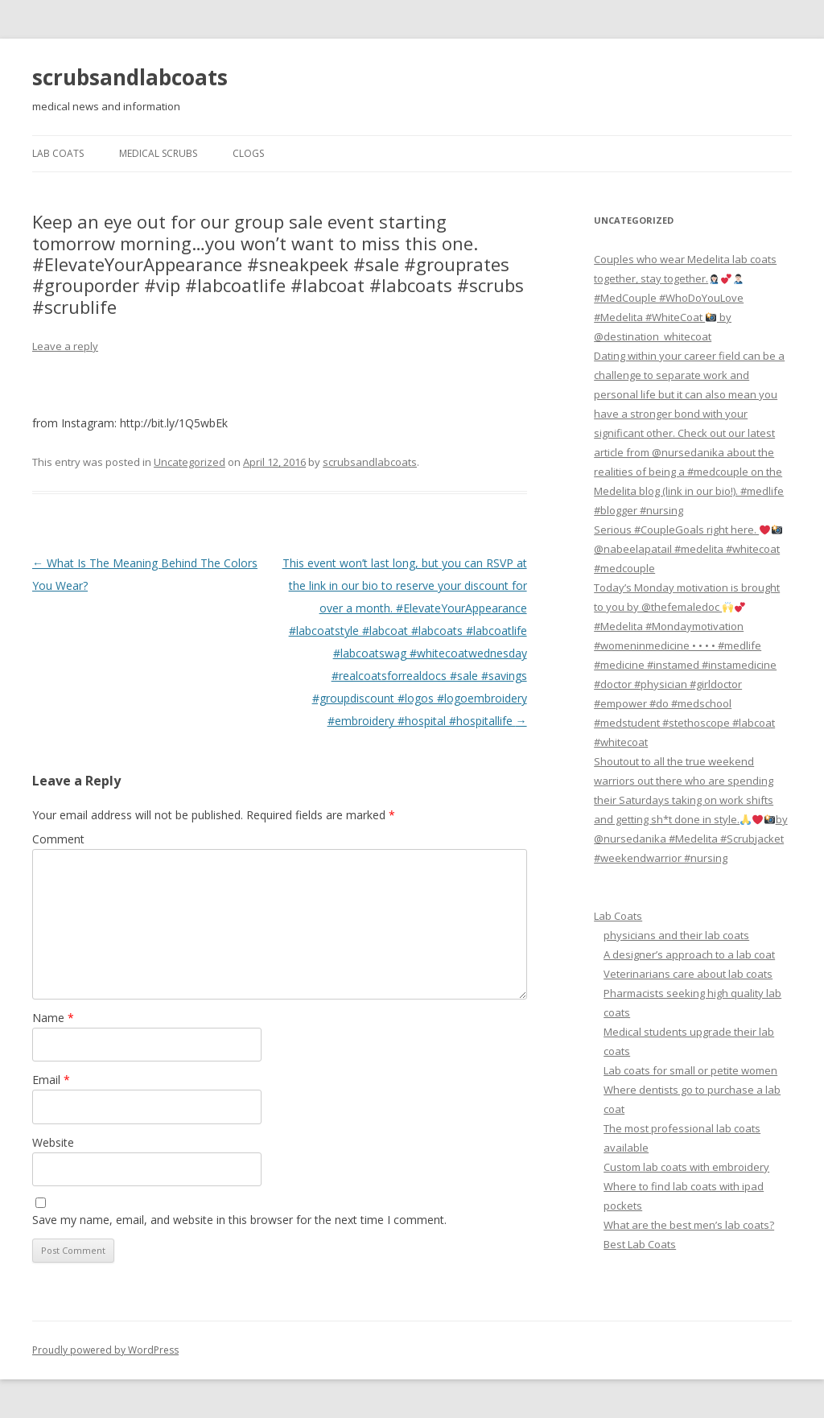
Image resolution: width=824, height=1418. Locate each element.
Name (53, 1017)
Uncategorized (189, 462)
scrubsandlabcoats (130, 77)
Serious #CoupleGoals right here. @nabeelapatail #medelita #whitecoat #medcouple (688, 548)
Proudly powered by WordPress (105, 1350)
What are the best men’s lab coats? (689, 1225)
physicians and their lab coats (676, 935)
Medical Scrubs (158, 153)
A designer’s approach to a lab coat (689, 954)
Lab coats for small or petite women (690, 1070)
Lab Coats (58, 153)
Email (51, 1079)
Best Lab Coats (640, 1244)
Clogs (248, 153)
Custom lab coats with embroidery (686, 1167)
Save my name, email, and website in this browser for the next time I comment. (239, 1219)
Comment (58, 839)
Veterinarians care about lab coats (688, 974)
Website (53, 1142)
